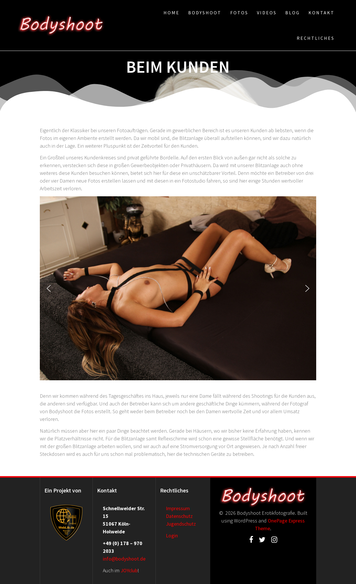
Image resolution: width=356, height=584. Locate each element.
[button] (48, 288)
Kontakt (321, 12)
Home (172, 12)
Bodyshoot (204, 12)
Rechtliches (316, 38)
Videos (267, 12)
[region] (178, 288)
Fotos (239, 12)
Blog (292, 12)
